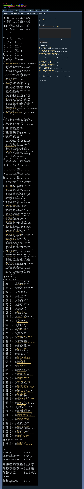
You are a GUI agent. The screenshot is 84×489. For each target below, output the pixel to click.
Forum (22, 10)
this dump (43, 16)
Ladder (16, 10)
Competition (30, 10)
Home (4, 10)
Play (10, 10)
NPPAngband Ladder (48, 18)
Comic (37, 10)
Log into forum (58, 26)
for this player (44, 19)
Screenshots (45, 10)
